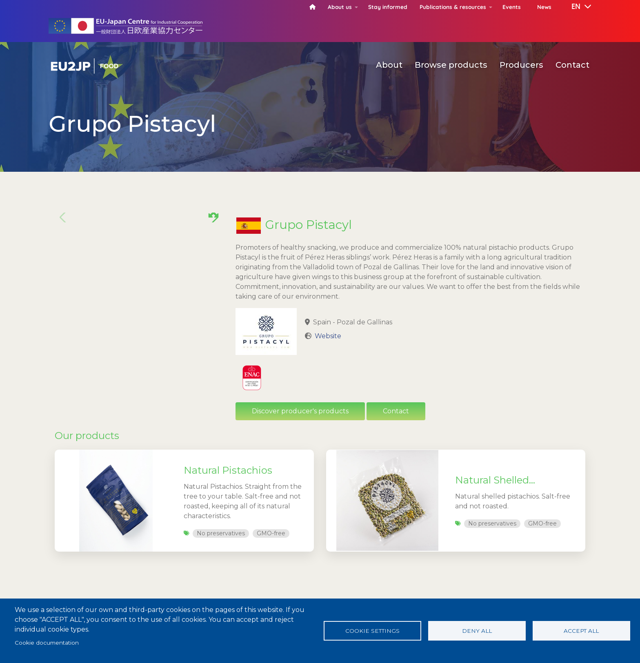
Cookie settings (372, 631)
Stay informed (387, 6)
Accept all (581, 631)
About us (340, 6)
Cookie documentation (47, 642)
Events (511, 6)
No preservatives (221, 533)
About (389, 65)
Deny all (477, 631)
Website (328, 336)
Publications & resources (453, 6)
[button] (575, 6)
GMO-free (271, 533)
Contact (572, 65)
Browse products (451, 65)
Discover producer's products (300, 411)
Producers (521, 65)
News (544, 6)
